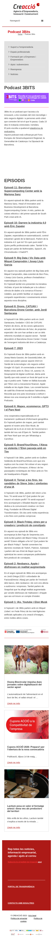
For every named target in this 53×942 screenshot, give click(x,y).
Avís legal (32, 915)
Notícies (14, 74)
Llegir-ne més (13, 703)
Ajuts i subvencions (19, 64)
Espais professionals (20, 52)
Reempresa (15, 69)
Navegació (26, 20)
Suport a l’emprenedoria (21, 47)
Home (20, 34)
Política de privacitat (19, 918)
